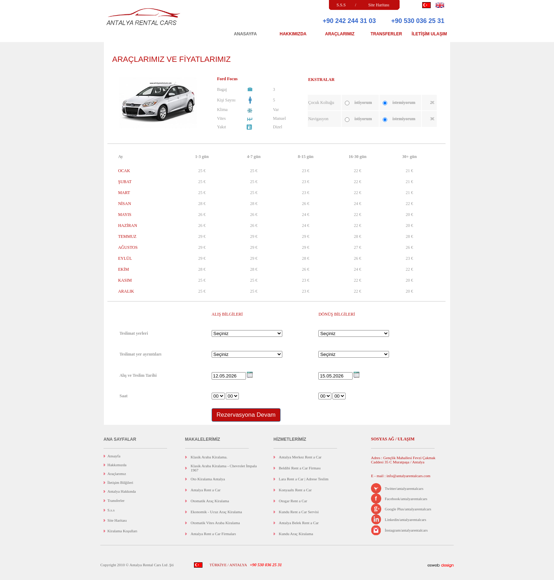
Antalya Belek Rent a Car (299, 523)
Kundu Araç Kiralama (296, 534)
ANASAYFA (245, 33)
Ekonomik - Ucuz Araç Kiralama (216, 512)
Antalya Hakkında (121, 491)
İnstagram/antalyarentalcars (406, 530)
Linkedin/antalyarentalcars (405, 519)
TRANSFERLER (386, 33)
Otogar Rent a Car (293, 501)
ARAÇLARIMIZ (339, 33)
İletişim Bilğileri (120, 482)
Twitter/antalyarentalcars (404, 488)
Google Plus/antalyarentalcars (408, 509)
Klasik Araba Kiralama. (209, 457)
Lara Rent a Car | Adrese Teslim (304, 479)
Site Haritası (378, 4)
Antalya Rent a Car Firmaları (213, 534)
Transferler (115, 500)
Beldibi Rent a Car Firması (300, 468)
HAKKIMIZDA (293, 33)
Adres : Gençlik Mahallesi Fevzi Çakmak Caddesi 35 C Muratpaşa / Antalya (403, 460)
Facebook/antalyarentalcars (406, 499)
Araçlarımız (116, 473)
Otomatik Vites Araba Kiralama (215, 523)
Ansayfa (113, 456)
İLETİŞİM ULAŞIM (429, 33)
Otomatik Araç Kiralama (210, 501)
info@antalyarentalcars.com (407, 476)
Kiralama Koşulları (122, 531)
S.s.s (110, 510)
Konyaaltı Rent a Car (295, 490)
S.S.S (341, 4)
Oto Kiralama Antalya (208, 479)
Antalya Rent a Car (206, 490)
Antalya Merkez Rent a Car (300, 457)
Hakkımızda (116, 465)
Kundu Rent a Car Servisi (299, 512)
